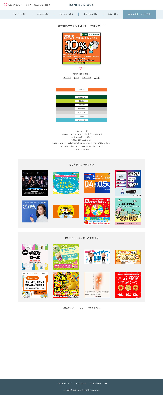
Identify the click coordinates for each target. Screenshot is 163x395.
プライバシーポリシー (98, 383)
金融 (86, 74)
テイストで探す (66, 14)
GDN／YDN (86, 77)
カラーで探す (43, 14)
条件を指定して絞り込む (139, 14)
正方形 (97, 77)
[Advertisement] (138, 5)
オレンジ (67, 77)
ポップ (76, 77)
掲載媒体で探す (91, 14)
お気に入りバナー (15, 5)
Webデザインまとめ (42, 5)
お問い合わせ (80, 383)
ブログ (28, 5)
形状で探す (113, 14)
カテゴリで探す (19, 14)
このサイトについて (64, 383)
